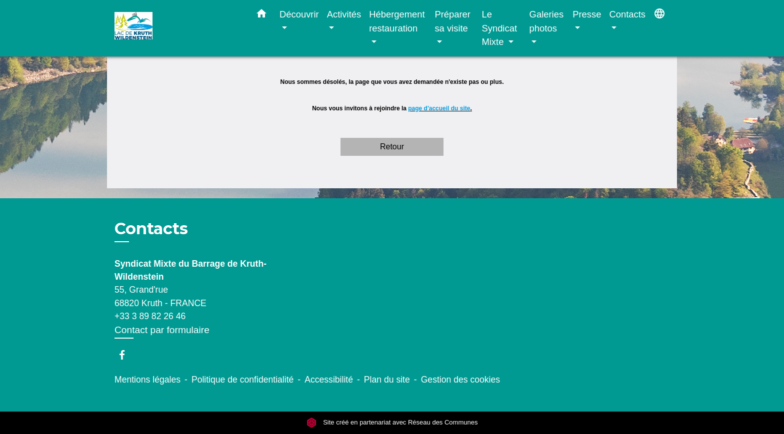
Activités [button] (344, 14)
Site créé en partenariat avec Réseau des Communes (392, 423)
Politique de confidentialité (243, 380)
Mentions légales (147, 380)
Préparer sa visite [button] (452, 21)
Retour (392, 146)
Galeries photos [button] (547, 21)
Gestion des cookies (460, 380)
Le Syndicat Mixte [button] (499, 28)
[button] (262, 15)
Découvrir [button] (299, 14)
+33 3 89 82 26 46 (150, 316)
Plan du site (387, 380)
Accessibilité (328, 380)
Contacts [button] (627, 14)
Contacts (151, 228)
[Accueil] (177, 28)
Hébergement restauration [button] (396, 21)
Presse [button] (586, 14)
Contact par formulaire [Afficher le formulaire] (162, 330)
